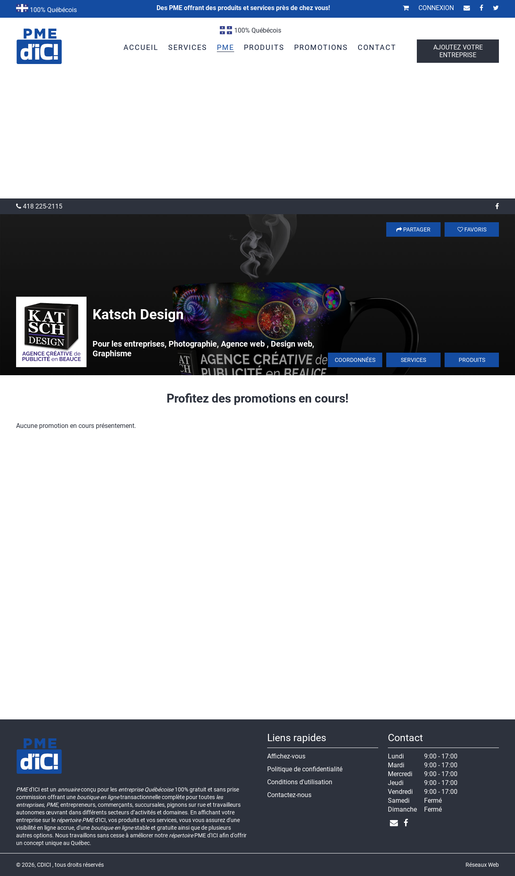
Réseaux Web (482, 865)
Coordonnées (355, 360)
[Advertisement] (257, 138)
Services (413, 360)
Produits (472, 360)
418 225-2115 (39, 206)
